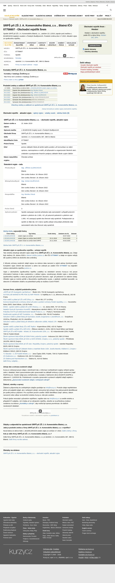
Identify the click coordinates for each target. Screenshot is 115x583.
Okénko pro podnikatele (89, 81)
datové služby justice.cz (35, 255)
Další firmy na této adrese (18, 439)
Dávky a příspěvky (28, 534)
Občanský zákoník (67, 532)
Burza (44, 520)
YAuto (97, 1)
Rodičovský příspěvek (9, 530)
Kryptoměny (46, 527)
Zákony (80, 5)
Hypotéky (55, 5)
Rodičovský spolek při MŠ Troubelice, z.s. (18, 314)
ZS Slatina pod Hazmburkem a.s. (15, 358)
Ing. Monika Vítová (37, 90)
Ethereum (58, 527)
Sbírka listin (8, 231)
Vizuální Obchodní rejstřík (89, 65)
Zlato (44, 5)
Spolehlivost (93, 520)
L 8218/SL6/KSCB (9, 236)
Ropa (44, 536)
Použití (81, 557)
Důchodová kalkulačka (9, 522)
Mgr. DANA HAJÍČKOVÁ (38, 95)
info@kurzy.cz (51, 387)
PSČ (72, 522)
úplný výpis (38, 113)
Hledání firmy (28, 16)
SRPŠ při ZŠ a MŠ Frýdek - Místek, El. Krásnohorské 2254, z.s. (26, 331)
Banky (25, 517)
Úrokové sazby (27, 520)
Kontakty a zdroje (27, 403)
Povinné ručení (7, 537)
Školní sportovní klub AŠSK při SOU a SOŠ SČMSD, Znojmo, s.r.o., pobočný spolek (34, 339)
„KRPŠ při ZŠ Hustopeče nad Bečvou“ (17, 292)
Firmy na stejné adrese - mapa (26, 65)
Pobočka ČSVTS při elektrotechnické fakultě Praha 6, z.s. (24, 312)
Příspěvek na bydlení (9, 527)
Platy (35, 530)
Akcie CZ (16, 5)
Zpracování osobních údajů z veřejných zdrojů (31, 380)
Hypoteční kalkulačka (9, 535)
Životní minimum (8, 532)
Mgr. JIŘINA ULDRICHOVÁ (39, 92)
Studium (113, 1)
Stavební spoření (34, 522)
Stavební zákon (67, 537)
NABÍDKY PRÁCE (61, 44)
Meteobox (102, 1)
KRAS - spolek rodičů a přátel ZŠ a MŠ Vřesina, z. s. (22, 307)
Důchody (25, 541)
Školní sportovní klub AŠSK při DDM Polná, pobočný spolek (25, 336)
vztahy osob (50, 113)
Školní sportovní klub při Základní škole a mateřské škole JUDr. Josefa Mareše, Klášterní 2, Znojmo (39, 349)
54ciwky (18, 58)
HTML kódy (94, 557)
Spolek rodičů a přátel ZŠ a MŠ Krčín (16, 329)
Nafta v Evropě (47, 537)
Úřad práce (26, 530)
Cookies (56, 549)
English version (87, 528)
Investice (45, 517)
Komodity (38, 5)
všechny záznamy (90, 51)
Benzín (53, 536)
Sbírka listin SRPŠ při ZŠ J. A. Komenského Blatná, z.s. (23, 245)
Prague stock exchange (89, 533)
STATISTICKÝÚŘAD (31, 44)
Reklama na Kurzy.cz (86, 549)
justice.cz (27, 268)
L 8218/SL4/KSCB (9, 240)
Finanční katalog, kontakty (89, 69)
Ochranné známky (75, 16)
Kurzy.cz (5, 19)
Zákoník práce (66, 535)
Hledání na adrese (44, 16)
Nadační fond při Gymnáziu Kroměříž (16, 309)
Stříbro (58, 533)
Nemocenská (27, 536)
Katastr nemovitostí (68, 525)
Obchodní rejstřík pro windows (90, 67)
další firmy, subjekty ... (11, 361)
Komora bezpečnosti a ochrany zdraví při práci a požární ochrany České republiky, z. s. (35, 302)
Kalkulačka (73, 5)
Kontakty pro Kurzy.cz (86, 555)
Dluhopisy (45, 522)
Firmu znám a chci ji (13, 80)
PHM (48, 536)
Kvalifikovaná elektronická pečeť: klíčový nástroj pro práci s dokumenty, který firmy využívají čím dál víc (99, 90)
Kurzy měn (31, 5)
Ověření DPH (59, 16)
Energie (66, 5)
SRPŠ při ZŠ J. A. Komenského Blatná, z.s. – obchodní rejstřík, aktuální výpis (31, 453)
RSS (86, 557)
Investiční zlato (50, 533)
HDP (51, 525)
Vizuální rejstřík (11, 16)
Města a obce (66, 522)
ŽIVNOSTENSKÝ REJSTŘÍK (19, 44)
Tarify (61, 5)
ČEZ (48, 520)
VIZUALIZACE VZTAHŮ (71, 44)
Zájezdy (93, 1)
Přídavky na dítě (8, 525)
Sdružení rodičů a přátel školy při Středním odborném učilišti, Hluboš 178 (29, 322)
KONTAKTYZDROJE (42, 44)
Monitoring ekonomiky (88, 522)
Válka (90, 5)
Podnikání (65, 517)
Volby (83, 525)
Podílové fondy (53, 522)
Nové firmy (90, 16)
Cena (87, 520)
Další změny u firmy (69, 431)
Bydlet (108, 1)
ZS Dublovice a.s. (9, 356)
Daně (64, 540)
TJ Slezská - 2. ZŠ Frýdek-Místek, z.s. (17, 354)
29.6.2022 (7, 90)
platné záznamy (89, 49)
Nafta (57, 536)
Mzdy (31, 530)
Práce (85, 5)
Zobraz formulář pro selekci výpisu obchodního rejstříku (59, 109)
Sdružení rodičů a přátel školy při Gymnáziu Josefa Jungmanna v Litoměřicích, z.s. (33, 317)
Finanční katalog (67, 530)
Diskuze (95, 5)
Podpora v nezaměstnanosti (31, 539)
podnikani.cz (55, 415)
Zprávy (10, 5)
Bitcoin (49, 5)
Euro (31, 525)
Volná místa (31, 528)
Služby (100, 16)
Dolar (35, 525)
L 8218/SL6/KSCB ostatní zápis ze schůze (43, 88)
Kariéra (88, 1)
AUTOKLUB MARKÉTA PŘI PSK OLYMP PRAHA (21, 294)
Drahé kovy (46, 530)
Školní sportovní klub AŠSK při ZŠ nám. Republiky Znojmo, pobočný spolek (30, 344)
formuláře (69, 540)
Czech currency (86, 530)
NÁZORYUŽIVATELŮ (52, 44)
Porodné (33, 536)
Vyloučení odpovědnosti (52, 552)
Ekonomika (46, 525)
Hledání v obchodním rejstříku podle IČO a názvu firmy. (95, 35)
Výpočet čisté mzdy (9, 520)
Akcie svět (23, 5)
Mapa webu (89, 525)
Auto (83, 520)
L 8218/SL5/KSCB (9, 238)
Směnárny (26, 525)
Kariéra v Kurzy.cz (85, 552)
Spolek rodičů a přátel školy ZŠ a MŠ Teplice (19, 326)
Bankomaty (31, 517)
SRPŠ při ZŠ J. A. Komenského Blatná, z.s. (31, 19)
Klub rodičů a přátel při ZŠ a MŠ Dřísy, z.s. (18, 299)
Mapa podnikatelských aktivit (90, 72)
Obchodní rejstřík (13, 19)
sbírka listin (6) (63, 113)
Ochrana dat (47, 549)
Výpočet (13, 517)
